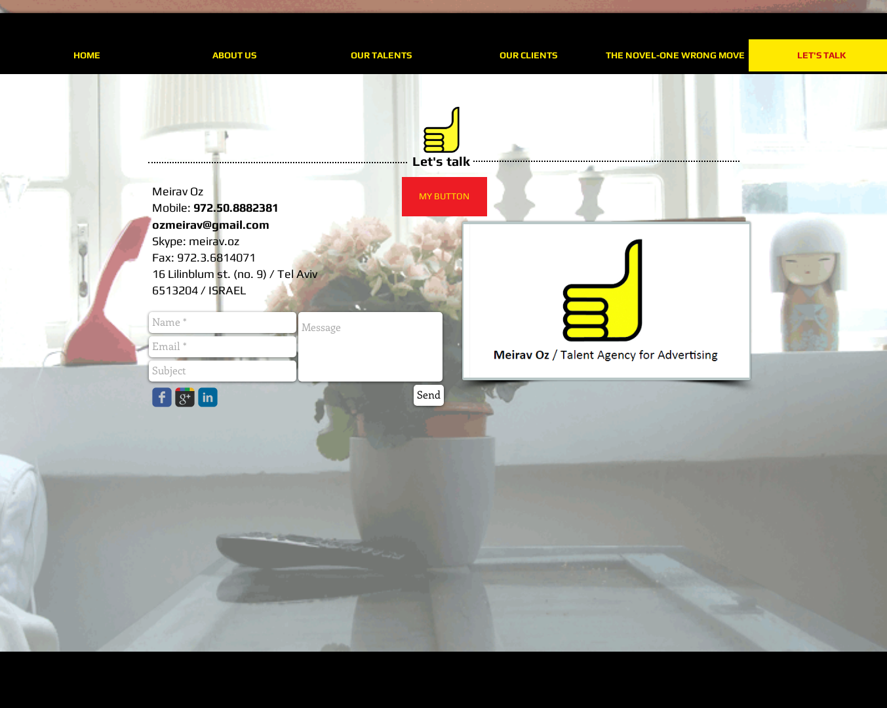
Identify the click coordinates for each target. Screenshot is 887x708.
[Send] (429, 395)
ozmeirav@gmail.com (210, 224)
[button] (444, 196)
